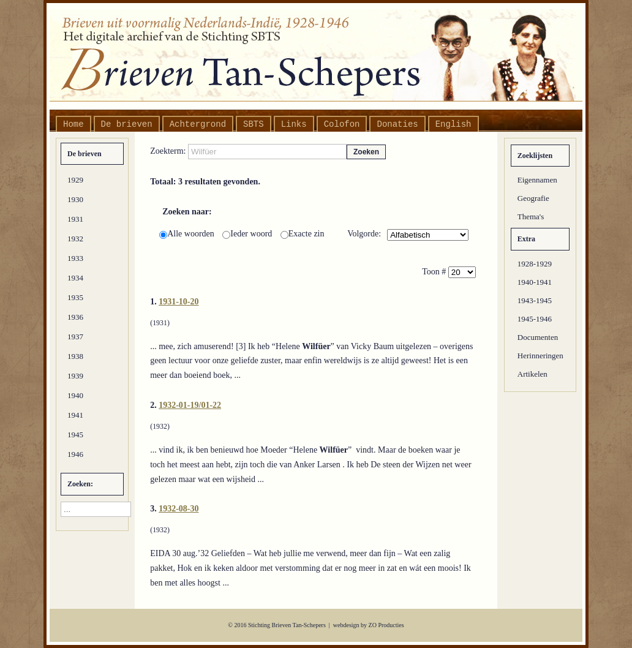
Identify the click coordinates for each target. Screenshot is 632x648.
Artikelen (532, 374)
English (453, 124)
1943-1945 (534, 300)
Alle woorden (187, 233)
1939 (75, 375)
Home (73, 124)
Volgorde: (364, 233)
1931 (75, 219)
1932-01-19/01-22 (190, 405)
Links (294, 124)
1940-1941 (534, 282)
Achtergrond (198, 124)
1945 (75, 434)
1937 (75, 336)
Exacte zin (302, 233)
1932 (75, 238)
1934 (75, 277)
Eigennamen (537, 179)
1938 (75, 356)
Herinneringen (540, 355)
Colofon (342, 124)
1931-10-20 (178, 301)
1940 (75, 395)
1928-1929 (534, 263)
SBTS (253, 124)
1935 (75, 297)
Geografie (533, 198)
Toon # (435, 271)
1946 (75, 454)
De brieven (126, 124)
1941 (75, 415)
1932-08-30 (178, 508)
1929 (75, 179)
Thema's (530, 216)
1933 (75, 258)
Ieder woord (248, 233)
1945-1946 (534, 318)
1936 (75, 317)
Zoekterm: (169, 151)
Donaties (397, 124)
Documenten (537, 337)
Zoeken (366, 152)
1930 (75, 199)
